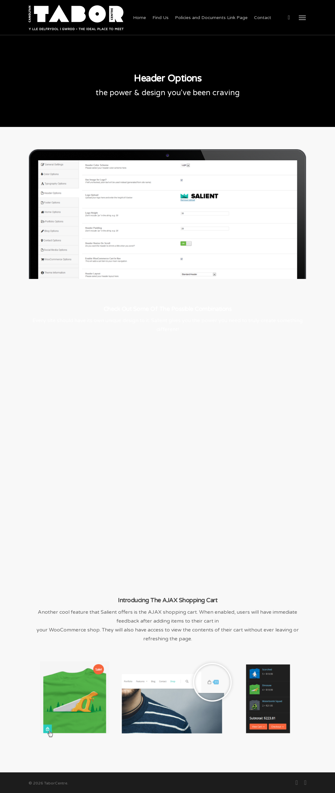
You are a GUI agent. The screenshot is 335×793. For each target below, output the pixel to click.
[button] (302, 17)
